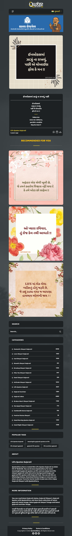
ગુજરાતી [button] (56, 11)
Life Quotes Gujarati (18, 130)
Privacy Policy (27, 528)
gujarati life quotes (33, 446)
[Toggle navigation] (12, 11)
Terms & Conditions (43, 528)
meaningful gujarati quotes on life (39, 442)
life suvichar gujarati (50, 446)
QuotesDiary (35, 531)
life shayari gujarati (16, 446)
